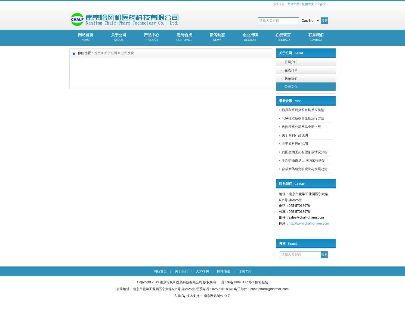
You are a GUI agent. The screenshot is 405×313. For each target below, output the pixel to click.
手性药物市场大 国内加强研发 (303, 160)
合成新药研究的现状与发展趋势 (304, 169)
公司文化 (291, 86)
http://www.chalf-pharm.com (309, 223)
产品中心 (151, 37)
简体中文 (293, 4)
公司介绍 (291, 62)
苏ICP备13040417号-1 (237, 282)
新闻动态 (217, 37)
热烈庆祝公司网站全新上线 (301, 127)
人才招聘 (202, 271)
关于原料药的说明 (295, 144)
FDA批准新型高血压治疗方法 (303, 118)
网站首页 (86, 37)
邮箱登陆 (261, 282)
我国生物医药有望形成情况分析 (304, 152)
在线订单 (291, 70)
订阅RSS (245, 271)
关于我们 (181, 271)
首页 (97, 53)
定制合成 (184, 37)
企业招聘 (250, 37)
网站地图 (223, 271)
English (321, 4)
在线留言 (283, 37)
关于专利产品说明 (295, 135)
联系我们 (316, 37)
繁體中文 (308, 4)
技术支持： (194, 296)
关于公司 (118, 37)
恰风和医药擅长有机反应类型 (303, 110)
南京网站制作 (214, 296)
